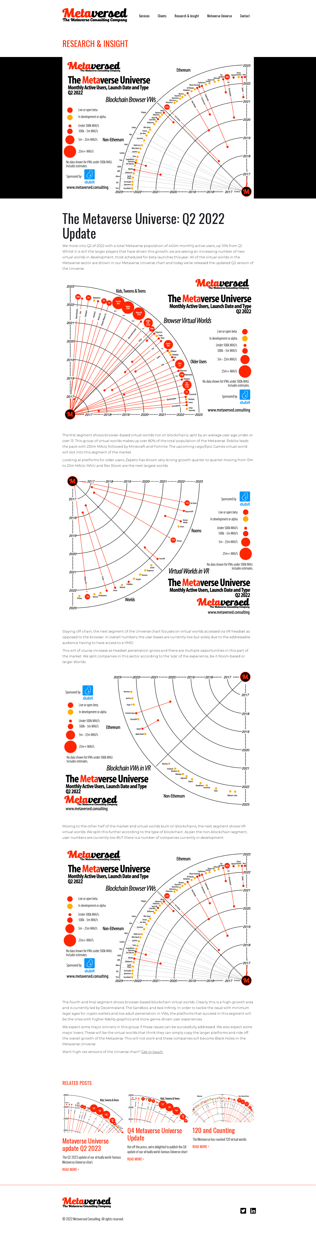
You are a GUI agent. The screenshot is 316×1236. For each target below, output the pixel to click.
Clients (162, 15)
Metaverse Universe (219, 15)
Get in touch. (152, 1052)
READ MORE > (70, 1169)
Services (144, 15)
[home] (95, 15)
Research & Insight (187, 15)
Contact (245, 15)
